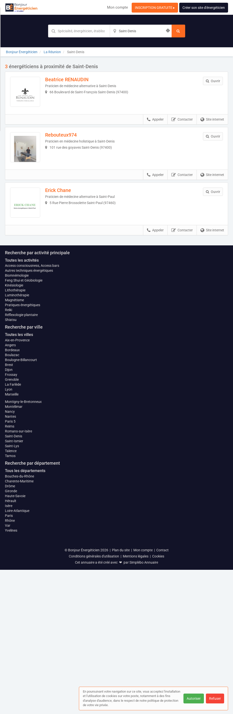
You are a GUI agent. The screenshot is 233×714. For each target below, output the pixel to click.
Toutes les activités (22, 404)
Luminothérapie (17, 440)
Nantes (10, 561)
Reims (9, 570)
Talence (11, 595)
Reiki (8, 454)
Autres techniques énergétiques (29, 415)
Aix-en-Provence (17, 484)
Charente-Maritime (19, 625)
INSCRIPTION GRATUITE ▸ (155, 8)
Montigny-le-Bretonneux (23, 546)
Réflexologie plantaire (21, 459)
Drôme (10, 630)
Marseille (11, 538)
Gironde (11, 635)
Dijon (9, 514)
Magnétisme (14, 444)
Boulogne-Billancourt (21, 504)
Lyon (8, 534)
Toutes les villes (19, 478)
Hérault (10, 645)
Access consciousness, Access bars (32, 410)
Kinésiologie (14, 430)
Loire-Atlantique (17, 655)
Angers (10, 489)
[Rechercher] (178, 31)
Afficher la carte (116, 320)
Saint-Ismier (14, 585)
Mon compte (117, 7)
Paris (9, 660)
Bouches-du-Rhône (19, 620)
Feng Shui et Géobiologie (23, 425)
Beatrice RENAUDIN (73, 79)
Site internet (212, 126)
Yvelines (11, 675)
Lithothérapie (15, 435)
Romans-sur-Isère (18, 575)
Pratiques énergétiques (22, 449)
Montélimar (13, 551)
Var (7, 670)
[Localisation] (141, 31)
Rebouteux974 (68, 142)
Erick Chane (65, 204)
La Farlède (13, 529)
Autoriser (194, 698)
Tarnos (10, 600)
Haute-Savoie (15, 640)
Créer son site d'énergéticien (203, 8)
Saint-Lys (12, 590)
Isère (8, 650)
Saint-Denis (13, 580)
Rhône (10, 665)
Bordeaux (12, 494)
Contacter (182, 126)
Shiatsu (11, 464)
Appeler (155, 126)
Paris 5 (10, 566)
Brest (9, 509)
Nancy (10, 556)
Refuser (215, 698)
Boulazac (12, 499)
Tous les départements (25, 615)
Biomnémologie (17, 420)
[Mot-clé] (79, 31)
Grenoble (12, 524)
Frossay (11, 519)
